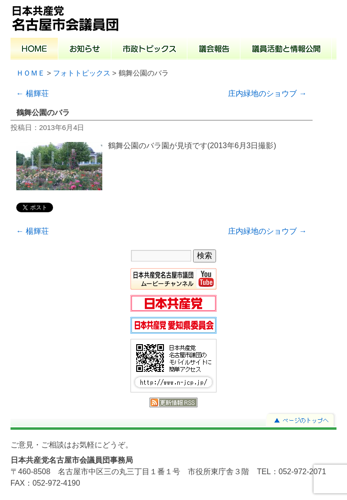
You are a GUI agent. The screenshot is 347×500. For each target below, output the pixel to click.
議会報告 (213, 50)
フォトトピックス (81, 73)
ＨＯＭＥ (30, 73)
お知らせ (84, 50)
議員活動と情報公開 (286, 50)
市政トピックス (149, 50)
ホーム (34, 50)
